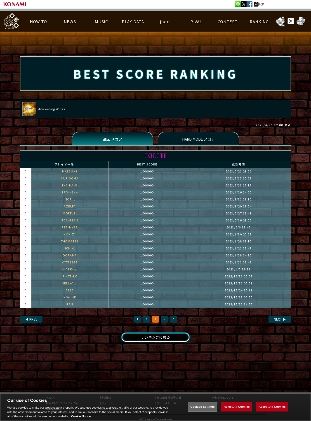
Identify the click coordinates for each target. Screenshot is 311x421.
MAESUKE (70, 171)
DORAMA (70, 255)
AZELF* (70, 206)
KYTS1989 (70, 262)
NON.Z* (70, 234)
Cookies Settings (202, 406)
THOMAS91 (70, 241)
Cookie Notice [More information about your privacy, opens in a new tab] (81, 416)
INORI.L (70, 199)
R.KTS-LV (70, 276)
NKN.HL (70, 248)
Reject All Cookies (237, 406)
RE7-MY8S (70, 227)
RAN (69, 304)
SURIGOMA (69, 178)
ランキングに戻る (155, 337)
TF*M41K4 (70, 192)
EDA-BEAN (69, 220)
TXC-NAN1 (70, 185)
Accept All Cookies (272, 406)
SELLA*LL (70, 283)
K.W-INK (70, 297)
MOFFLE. (70, 213)
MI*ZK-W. (69, 269)
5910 (70, 290)
